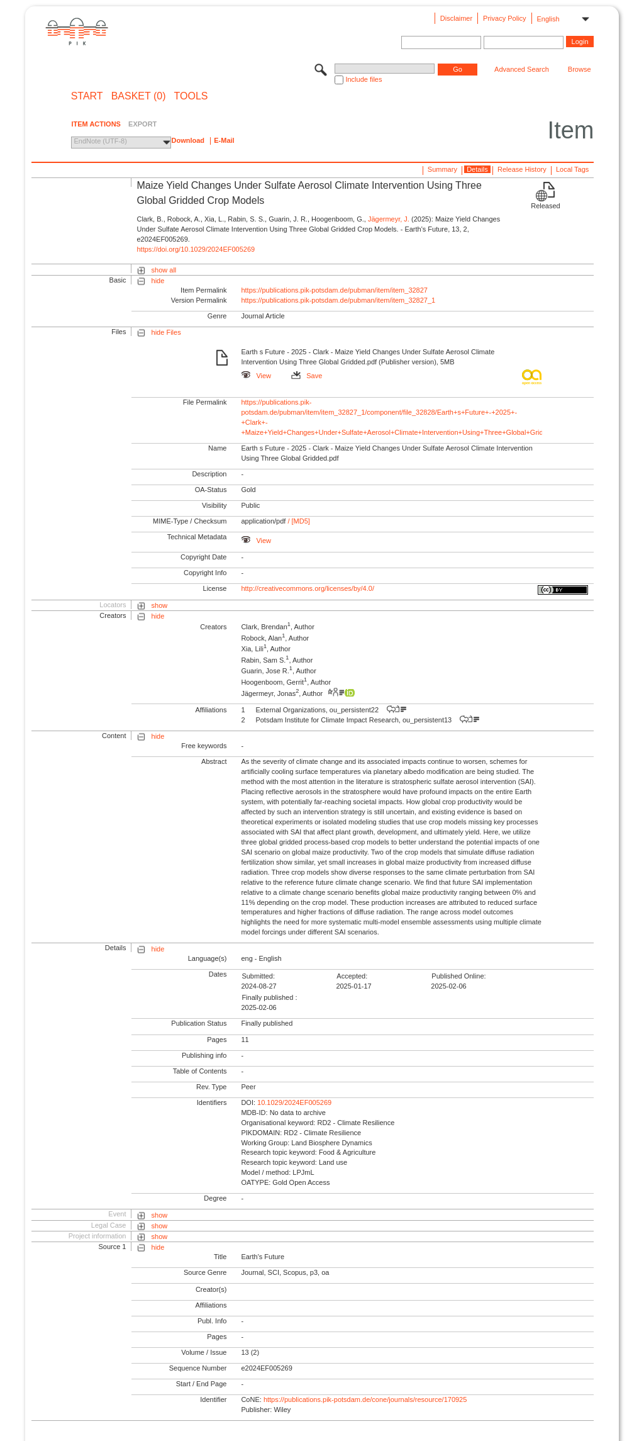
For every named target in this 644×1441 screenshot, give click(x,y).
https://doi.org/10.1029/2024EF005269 (195, 249)
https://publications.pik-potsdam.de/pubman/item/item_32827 (334, 290)
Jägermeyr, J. (388, 219)
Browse (579, 69)
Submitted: (258, 976)
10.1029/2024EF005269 (294, 1102)
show (160, 605)
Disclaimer (456, 18)
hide (158, 280)
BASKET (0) (138, 96)
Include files (363, 79)
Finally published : (269, 997)
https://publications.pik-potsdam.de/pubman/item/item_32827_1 (338, 300)
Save (306, 375)
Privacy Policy (504, 18)
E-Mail (224, 140)
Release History (522, 169)
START (87, 96)
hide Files (166, 332)
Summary (442, 169)
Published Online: (458, 976)
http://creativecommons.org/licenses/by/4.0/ (307, 588)
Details (477, 169)
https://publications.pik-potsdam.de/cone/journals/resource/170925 (365, 1399)
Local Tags (572, 169)
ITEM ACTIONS (95, 124)
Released (545, 206)
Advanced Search (521, 69)
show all (164, 270)
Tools (191, 96)
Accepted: (351, 976)
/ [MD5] (298, 521)
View (256, 375)
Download (187, 140)
